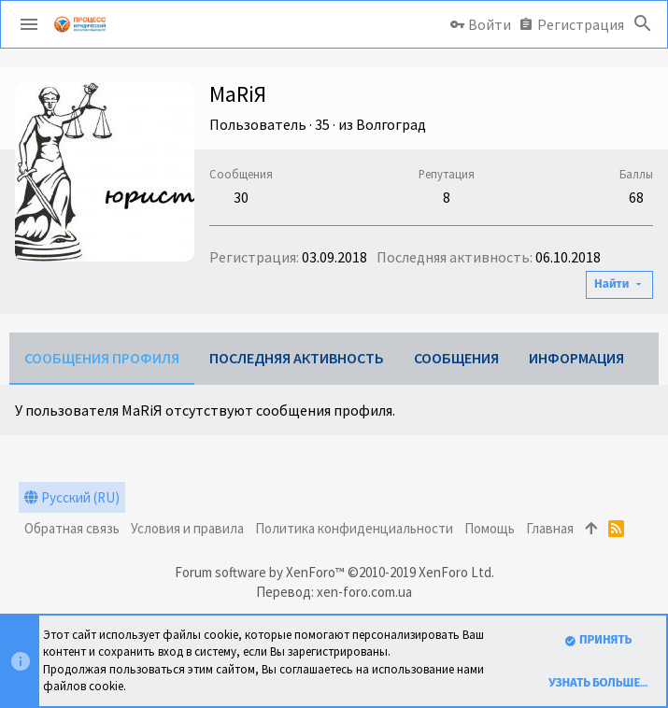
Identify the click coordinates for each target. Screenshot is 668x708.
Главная (550, 528)
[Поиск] (643, 24)
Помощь (489, 528)
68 (636, 197)
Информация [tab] (576, 357)
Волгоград (391, 124)
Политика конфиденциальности (354, 528)
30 (241, 197)
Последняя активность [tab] (296, 357)
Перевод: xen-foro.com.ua (334, 592)
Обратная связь (72, 528)
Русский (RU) (72, 497)
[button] (29, 24)
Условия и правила (187, 528)
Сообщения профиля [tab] (101, 357)
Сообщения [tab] (456, 357)
